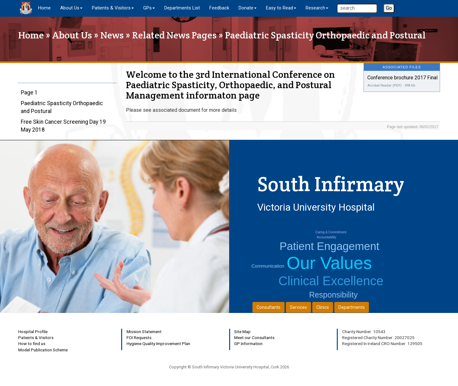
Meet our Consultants (254, 337)
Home (44, 8)
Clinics (322, 307)
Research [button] (317, 8)
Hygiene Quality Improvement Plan (158, 343)
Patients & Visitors (36, 337)
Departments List (182, 8)
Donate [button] (248, 8)
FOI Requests (139, 337)
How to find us (31, 343)
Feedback (219, 8)
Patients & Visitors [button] (113, 8)
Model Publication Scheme (43, 349)
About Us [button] (71, 8)
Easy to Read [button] (281, 8)
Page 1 (29, 92)
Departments (351, 307)
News (112, 35)
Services (298, 307)
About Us (72, 35)
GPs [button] (149, 8)
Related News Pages (174, 35)
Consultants (268, 307)
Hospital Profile (33, 331)
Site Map (242, 331)
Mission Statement (144, 331)
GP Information (248, 343)
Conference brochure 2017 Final (402, 78)
